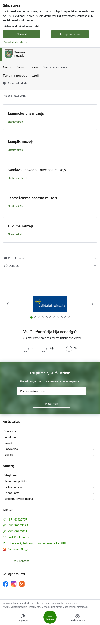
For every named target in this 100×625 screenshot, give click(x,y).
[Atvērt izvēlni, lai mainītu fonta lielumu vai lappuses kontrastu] (77, 618)
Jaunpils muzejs (20, 141)
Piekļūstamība (13, 487)
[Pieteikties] (51, 404)
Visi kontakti (21, 561)
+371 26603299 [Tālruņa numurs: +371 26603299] (18, 525)
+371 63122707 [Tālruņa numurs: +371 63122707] (17, 519)
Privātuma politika (16, 481)
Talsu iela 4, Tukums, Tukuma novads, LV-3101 (37, 543)
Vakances (11, 431)
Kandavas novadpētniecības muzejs (37, 170)
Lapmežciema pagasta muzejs (32, 198)
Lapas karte (12, 493)
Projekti (9, 443)
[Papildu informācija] (26, 549)
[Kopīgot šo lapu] (50, 265)
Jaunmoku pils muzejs (26, 113)
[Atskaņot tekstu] (18, 83)
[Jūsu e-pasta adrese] (51, 391)
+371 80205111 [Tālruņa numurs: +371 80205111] (17, 531)
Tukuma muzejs (20, 226)
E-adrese (14, 549)
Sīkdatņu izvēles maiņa (19, 498)
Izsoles (9, 454)
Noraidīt (22, 34)
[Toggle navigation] (50, 617)
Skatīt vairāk (15, 121)
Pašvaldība (11, 449)
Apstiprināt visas (70, 34)
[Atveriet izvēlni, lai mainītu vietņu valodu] (22, 618)
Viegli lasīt (11, 475)
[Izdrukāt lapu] (50, 258)
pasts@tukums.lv (18, 537)
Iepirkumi (10, 437)
